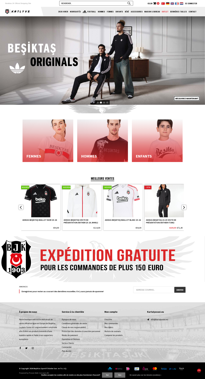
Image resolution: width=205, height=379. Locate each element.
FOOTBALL (91, 11)
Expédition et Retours (71, 339)
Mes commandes (111, 323)
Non (119, 375)
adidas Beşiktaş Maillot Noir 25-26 (39, 220)
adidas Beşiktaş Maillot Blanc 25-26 (123, 220)
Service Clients (68, 343)
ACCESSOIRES (137, 11)
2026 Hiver (63, 11)
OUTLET (165, 11)
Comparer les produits (113, 335)
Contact (192, 11)
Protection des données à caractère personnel (81, 331)
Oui (107, 375)
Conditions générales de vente (74, 323)
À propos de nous (69, 319)
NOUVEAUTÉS (75, 11)
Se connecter (191, 3)
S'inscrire (108, 319)
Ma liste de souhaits (112, 331)
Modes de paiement (70, 335)
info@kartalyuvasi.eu (159, 319)
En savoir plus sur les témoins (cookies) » (145, 375)
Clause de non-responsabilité (74, 327)
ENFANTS (119, 11)
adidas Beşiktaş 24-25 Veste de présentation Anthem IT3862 (161, 221)
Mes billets (108, 327)
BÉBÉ (127, 11)
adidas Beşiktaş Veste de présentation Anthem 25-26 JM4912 (81, 221)
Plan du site (66, 351)
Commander (67, 347)
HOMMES (101, 11)
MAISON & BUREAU (152, 11)
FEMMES (110, 11)
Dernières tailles (178, 11)
